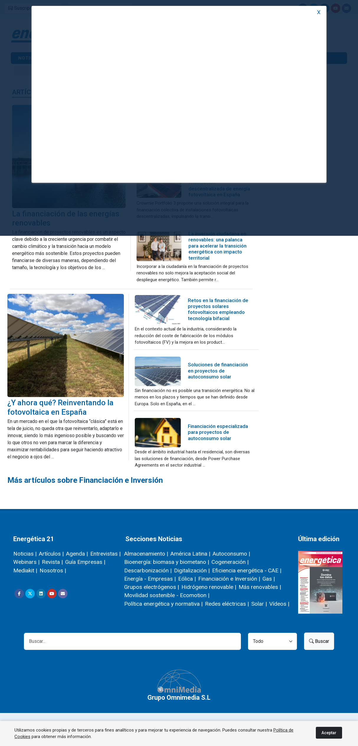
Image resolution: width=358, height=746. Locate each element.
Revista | (52, 562)
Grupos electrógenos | (151, 587)
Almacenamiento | (146, 553)
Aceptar (328, 732)
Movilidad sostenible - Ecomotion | (166, 595)
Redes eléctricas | (227, 603)
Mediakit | (25, 570)
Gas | (268, 578)
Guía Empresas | (85, 562)
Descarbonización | (148, 570)
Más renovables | (260, 587)
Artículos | (51, 553)
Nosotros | (53, 570)
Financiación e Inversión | (229, 578)
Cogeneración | (230, 562)
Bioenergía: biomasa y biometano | (166, 562)
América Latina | (190, 553)
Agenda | (77, 553)
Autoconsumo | (231, 553)
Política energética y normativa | (163, 603)
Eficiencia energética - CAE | (246, 570)
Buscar (319, 641)
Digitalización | (192, 570)
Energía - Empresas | (150, 578)
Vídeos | (279, 603)
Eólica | (187, 578)
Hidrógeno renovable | (208, 587)
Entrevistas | (105, 553)
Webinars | (26, 562)
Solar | (259, 603)
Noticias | (25, 553)
